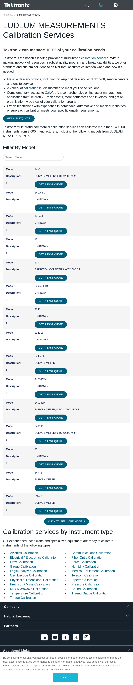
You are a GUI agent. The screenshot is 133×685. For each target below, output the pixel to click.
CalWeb (51, 92)
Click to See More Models (66, 521)
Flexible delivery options (24, 79)
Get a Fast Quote (51, 184)
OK (65, 677)
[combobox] (33, 157)
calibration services (94, 58)
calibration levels (35, 88)
